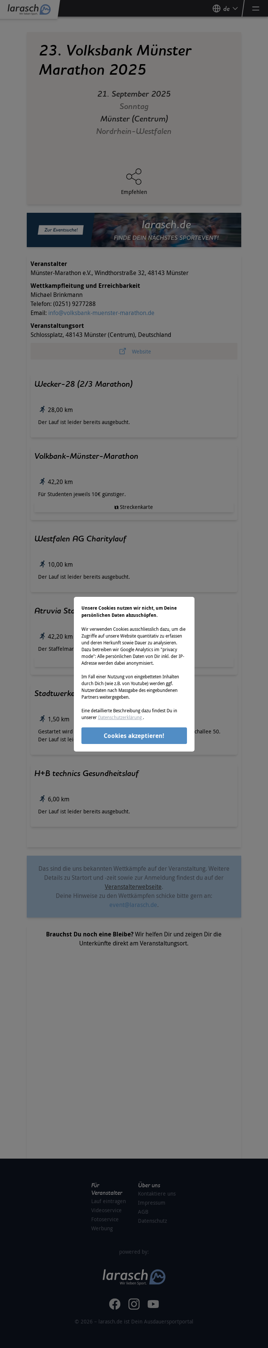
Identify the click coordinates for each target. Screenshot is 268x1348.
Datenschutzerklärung (120, 717)
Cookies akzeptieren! (134, 736)
